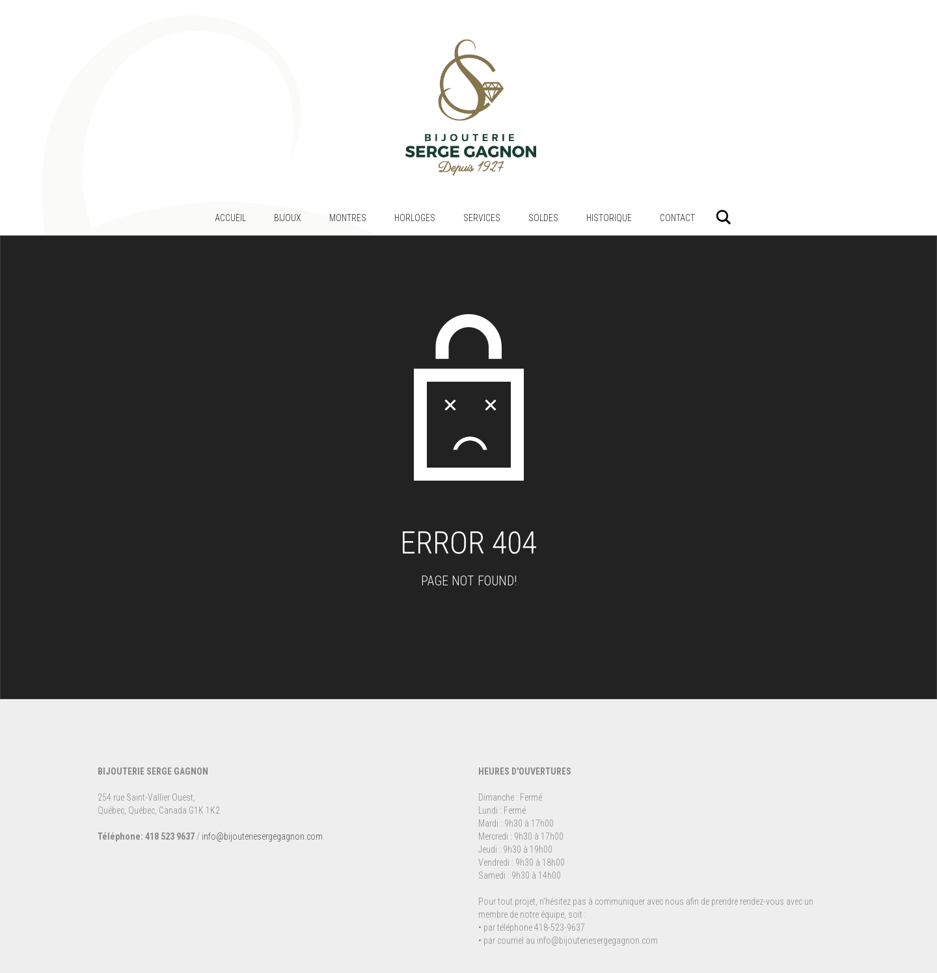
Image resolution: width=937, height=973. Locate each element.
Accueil (230, 218)
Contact (677, 218)
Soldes (543, 218)
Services (481, 218)
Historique (609, 218)
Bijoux (287, 218)
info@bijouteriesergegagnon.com (262, 836)
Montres (347, 218)
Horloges (414, 218)
